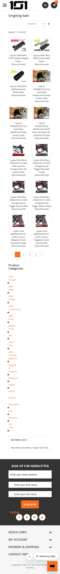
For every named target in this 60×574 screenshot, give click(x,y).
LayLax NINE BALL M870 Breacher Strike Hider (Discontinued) (18, 91)
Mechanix (13, 404)
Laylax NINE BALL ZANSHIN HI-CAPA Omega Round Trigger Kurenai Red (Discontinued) (18, 203)
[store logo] (15, 5)
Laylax (11, 384)
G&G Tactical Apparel (12, 355)
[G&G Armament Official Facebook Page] (19, 517)
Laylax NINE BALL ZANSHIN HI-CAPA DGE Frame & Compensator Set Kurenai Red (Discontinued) (18, 168)
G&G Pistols (11, 298)
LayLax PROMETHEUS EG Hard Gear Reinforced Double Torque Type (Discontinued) (41, 94)
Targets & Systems (12, 368)
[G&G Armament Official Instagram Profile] (34, 517)
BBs (10, 335)
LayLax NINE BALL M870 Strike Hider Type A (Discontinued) (41, 60)
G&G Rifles (11, 288)
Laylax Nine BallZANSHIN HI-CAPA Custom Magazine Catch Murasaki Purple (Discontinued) (18, 238)
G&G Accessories (14, 307)
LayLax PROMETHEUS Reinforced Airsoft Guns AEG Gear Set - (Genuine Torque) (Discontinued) (41, 131)
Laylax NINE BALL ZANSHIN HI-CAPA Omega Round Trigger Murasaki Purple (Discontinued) (41, 168)
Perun (11, 391)
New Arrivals (12, 278)
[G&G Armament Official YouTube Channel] (42, 517)
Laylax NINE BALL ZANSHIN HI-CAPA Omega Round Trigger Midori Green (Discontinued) (41, 203)
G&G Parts (11, 317)
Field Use (11, 344)
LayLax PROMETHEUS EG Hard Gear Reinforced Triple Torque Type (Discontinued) (18, 131)
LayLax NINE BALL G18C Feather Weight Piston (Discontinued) (18, 60)
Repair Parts (12, 327)
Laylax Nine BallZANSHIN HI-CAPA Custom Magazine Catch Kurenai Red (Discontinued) (41, 238)
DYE (10, 411)
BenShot (12, 417)
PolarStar (13, 378)
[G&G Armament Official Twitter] (27, 517)
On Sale (10, 426)
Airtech (12, 397)
